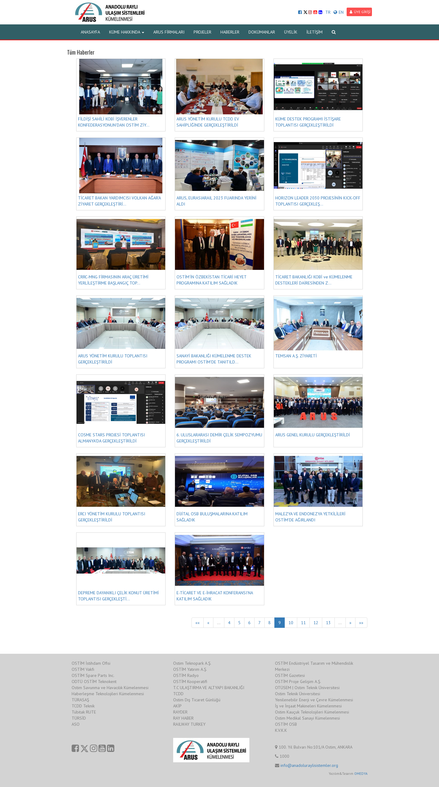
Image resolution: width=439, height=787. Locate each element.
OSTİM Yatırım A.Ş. (190, 669)
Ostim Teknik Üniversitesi (297, 693)
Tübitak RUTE (84, 712)
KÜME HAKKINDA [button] (126, 32)
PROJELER (202, 32)
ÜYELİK (290, 32)
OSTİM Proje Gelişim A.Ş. (298, 681)
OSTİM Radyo (186, 675)
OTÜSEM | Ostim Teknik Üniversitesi (307, 687)
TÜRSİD (79, 718)
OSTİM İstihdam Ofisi (91, 663)
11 (303, 622)
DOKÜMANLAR (261, 32)
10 (290, 622)
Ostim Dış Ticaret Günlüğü (196, 700)
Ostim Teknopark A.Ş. (192, 663)
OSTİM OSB (286, 724)
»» (361, 622)
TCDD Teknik (83, 706)
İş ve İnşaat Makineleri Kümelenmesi (308, 706)
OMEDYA (360, 773)
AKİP (177, 706)
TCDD (178, 693)
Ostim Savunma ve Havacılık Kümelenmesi (110, 687)
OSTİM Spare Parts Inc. (93, 675)
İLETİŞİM (314, 32)
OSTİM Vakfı (83, 669)
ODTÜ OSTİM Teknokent (94, 681)
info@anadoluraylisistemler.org (309, 765)
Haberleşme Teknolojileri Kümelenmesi (108, 693)
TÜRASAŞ (80, 700)
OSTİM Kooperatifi (190, 681)
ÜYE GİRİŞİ (360, 11)
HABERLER (229, 32)
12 (315, 622)
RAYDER (180, 712)
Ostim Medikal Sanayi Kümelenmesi (307, 718)
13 (328, 622)
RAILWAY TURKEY (189, 724)
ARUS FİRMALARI (168, 32)
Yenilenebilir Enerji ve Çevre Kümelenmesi (314, 700)
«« (197, 622)
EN (339, 12)
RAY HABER (183, 718)
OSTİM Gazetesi (290, 675)
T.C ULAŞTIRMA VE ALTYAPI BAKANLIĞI (208, 687)
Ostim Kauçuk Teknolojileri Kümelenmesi (312, 712)
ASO (76, 724)
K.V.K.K (281, 730)
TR (327, 12)
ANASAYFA (90, 32)
